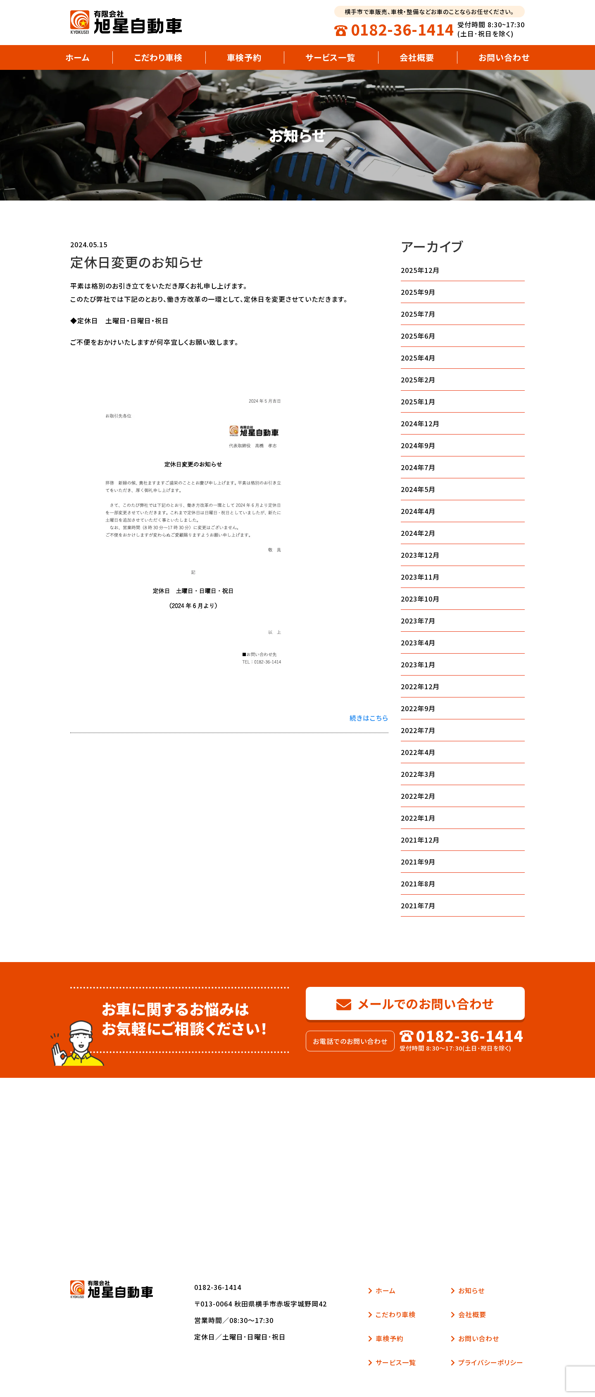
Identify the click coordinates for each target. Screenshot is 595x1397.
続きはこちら (369, 718)
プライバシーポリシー (487, 1362)
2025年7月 (418, 314)
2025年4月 (418, 358)
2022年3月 (418, 774)
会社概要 (417, 57)
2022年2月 (418, 796)
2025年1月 (418, 401)
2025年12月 (420, 270)
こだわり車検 (158, 57)
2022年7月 (418, 730)
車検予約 (244, 57)
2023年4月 (418, 642)
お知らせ (468, 1290)
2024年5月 (418, 489)
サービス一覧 (330, 57)
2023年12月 (420, 555)
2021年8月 (418, 883)
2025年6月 (418, 336)
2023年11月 (420, 577)
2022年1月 (418, 818)
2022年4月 (418, 752)
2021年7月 (418, 905)
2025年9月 (418, 292)
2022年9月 (418, 708)
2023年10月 (420, 599)
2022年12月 (420, 686)
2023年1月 (418, 664)
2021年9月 (418, 862)
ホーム (77, 57)
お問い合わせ (504, 57)
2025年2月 (418, 379)
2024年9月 (418, 445)
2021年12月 (420, 840)
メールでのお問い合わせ (415, 1003)
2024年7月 (418, 467)
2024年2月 (418, 533)
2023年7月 (418, 621)
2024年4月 (418, 511)
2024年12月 (420, 423)
